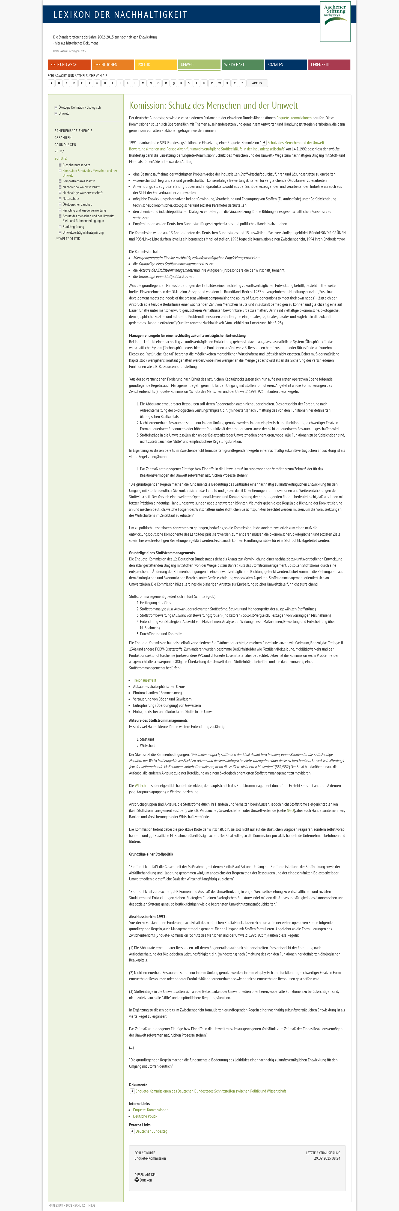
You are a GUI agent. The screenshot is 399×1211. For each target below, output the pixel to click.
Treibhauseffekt (144, 680)
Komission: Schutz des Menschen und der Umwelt (90, 173)
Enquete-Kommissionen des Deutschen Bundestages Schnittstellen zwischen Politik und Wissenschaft (211, 1091)
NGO (290, 810)
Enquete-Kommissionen (294, 117)
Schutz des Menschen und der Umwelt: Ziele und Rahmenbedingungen (88, 218)
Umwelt (187, 64)
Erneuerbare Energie (74, 130)
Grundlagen (65, 144)
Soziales (275, 64)
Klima (60, 151)
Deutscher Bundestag (151, 1131)
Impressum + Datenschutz (66, 1205)
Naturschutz (71, 198)
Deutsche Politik (145, 1116)
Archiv (257, 83)
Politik (144, 64)
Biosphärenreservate (76, 164)
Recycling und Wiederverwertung (84, 210)
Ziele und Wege (63, 64)
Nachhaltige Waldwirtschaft (81, 186)
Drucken (143, 1180)
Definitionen (105, 64)
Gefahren (63, 137)
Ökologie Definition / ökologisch (80, 107)
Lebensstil (320, 64)
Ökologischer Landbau (77, 204)
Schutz (61, 158)
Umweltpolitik (67, 238)
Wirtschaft (234, 64)
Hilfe (92, 1205)
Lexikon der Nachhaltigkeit (120, 14)
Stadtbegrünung (73, 226)
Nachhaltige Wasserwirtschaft (83, 192)
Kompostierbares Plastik (79, 180)
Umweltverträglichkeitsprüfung (83, 232)
